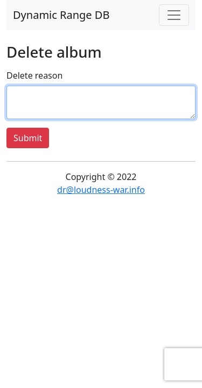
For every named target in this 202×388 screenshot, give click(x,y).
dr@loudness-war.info (101, 190)
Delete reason (34, 75)
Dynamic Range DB (61, 15)
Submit (27, 138)
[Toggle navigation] (174, 15)
